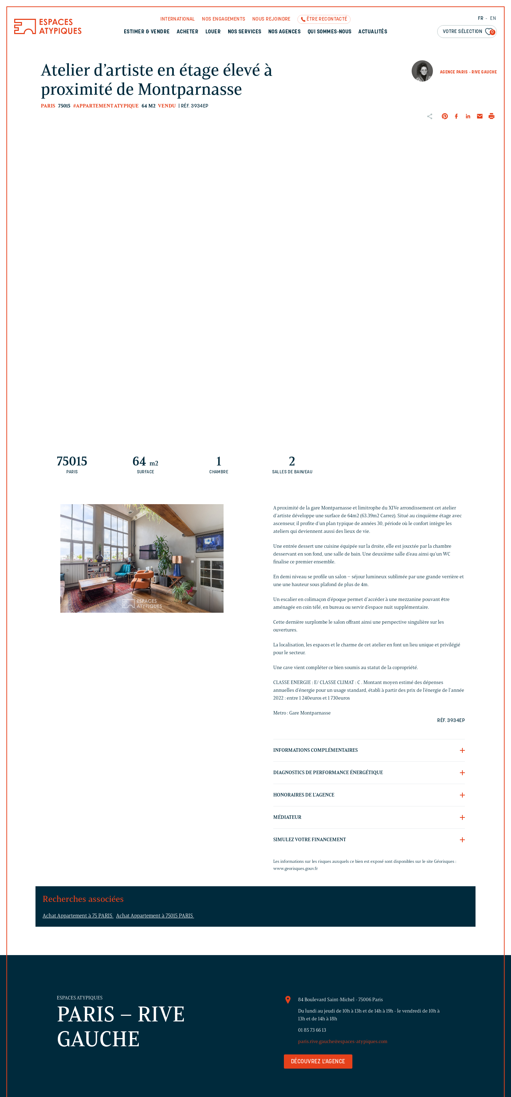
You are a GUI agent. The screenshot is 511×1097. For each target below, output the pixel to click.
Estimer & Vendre (147, 32)
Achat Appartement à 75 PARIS (78, 916)
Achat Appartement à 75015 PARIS (155, 916)
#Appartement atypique (106, 106)
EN (493, 18)
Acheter (187, 32)
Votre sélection (469, 32)
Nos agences (284, 32)
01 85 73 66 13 (312, 1030)
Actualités (372, 32)
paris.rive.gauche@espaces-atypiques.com (343, 1041)
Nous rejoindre (271, 19)
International (177, 19)
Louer (213, 32)
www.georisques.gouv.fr (295, 868)
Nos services (245, 32)
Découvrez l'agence (318, 1062)
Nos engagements (223, 19)
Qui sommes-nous (330, 32)
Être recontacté (327, 19)
